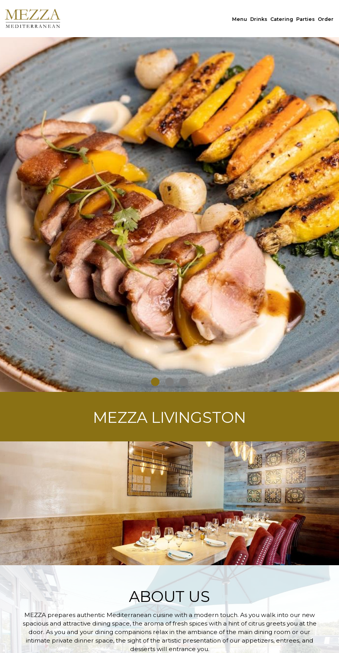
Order (326, 19)
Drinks (258, 19)
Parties (305, 19)
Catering (281, 19)
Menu (239, 19)
